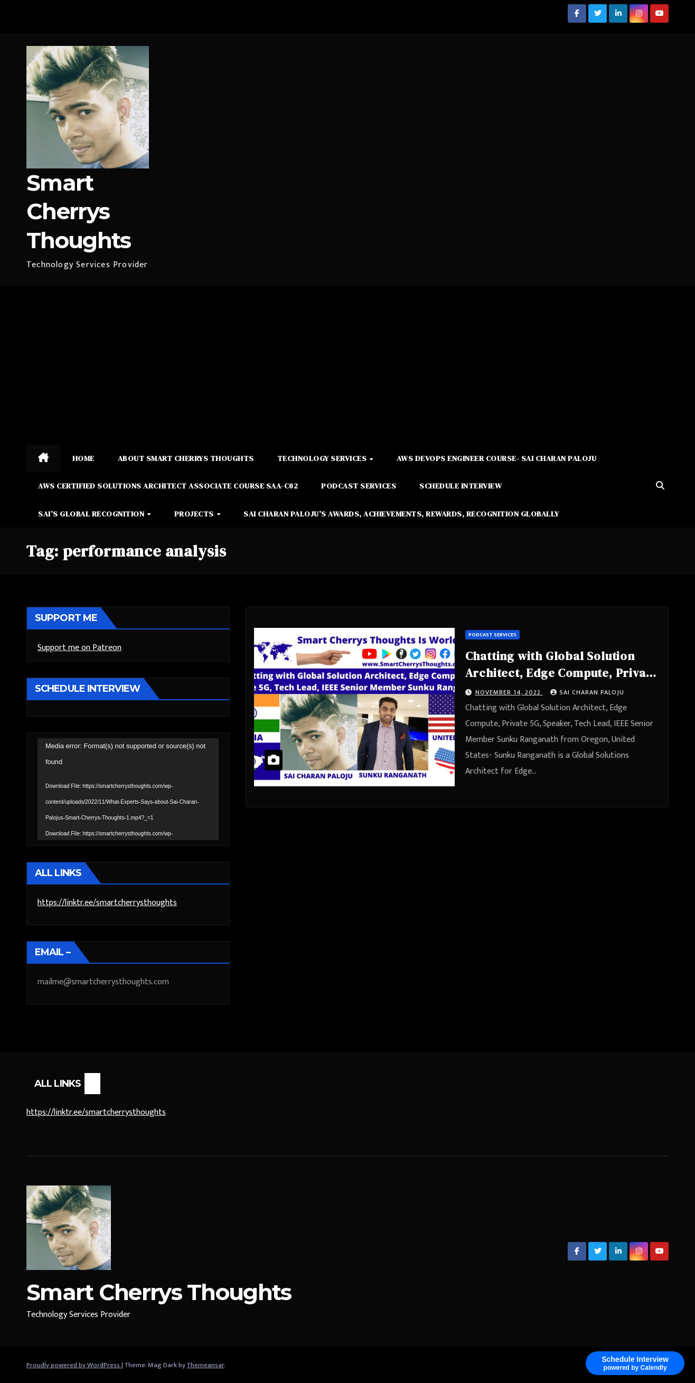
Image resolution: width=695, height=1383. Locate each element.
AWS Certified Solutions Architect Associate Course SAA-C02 (168, 486)
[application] (128, 789)
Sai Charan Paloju (587, 692)
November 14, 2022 (509, 692)
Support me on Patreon (79, 648)
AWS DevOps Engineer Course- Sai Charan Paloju (497, 458)
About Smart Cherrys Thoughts (186, 458)
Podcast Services (358, 486)
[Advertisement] (347, 365)
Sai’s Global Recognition (92, 514)
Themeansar (205, 1365)
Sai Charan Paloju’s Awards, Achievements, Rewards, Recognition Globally (401, 514)
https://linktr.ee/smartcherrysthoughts (107, 903)
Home (83, 458)
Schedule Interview (460, 486)
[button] (660, 486)
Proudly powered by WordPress (73, 1365)
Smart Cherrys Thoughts (78, 211)
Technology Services (323, 458)
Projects (195, 514)
